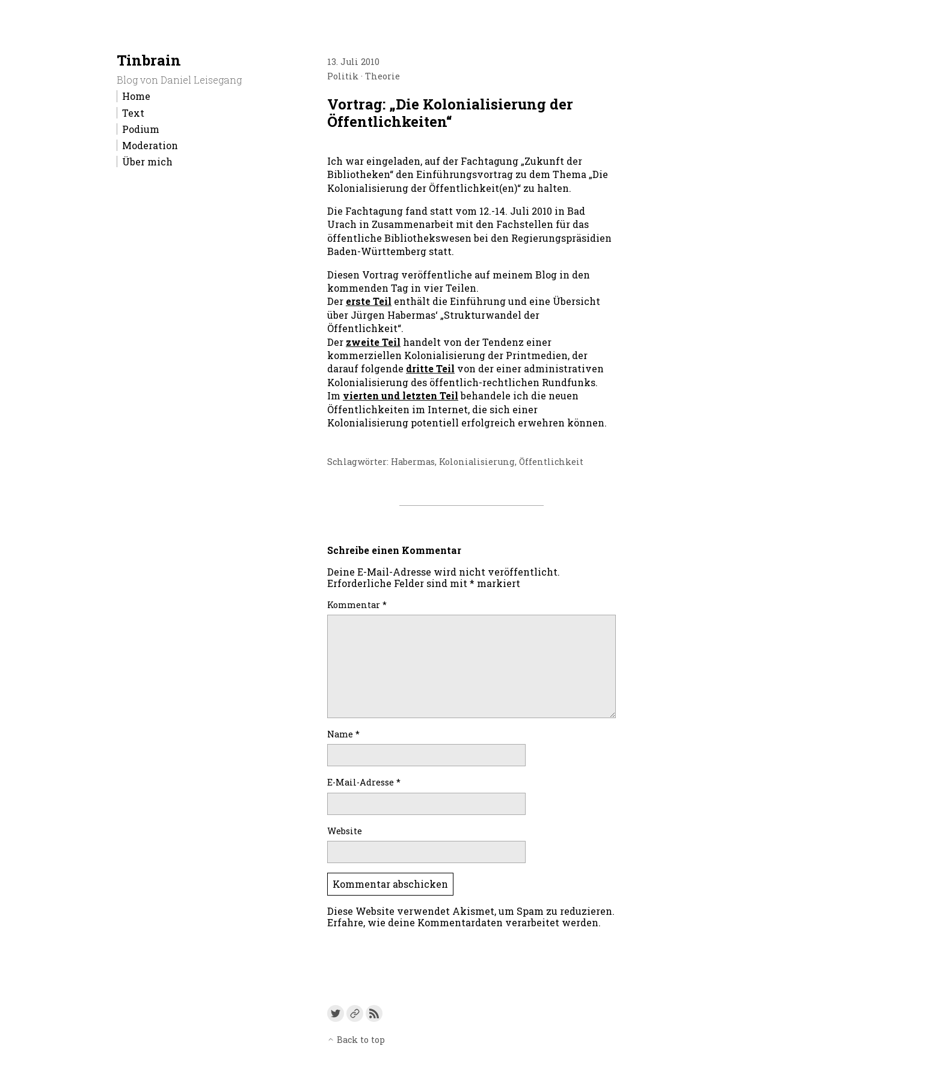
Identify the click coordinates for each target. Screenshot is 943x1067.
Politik (342, 76)
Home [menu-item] (136, 96)
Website (344, 831)
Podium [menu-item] (140, 129)
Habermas (413, 461)
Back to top (356, 1040)
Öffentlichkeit (551, 461)
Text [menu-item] (133, 112)
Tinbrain (149, 60)
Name (343, 734)
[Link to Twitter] (335, 1013)
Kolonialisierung (477, 461)
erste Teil (369, 301)
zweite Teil (373, 342)
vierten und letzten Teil (400, 395)
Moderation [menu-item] (150, 145)
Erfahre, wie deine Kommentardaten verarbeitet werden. (464, 922)
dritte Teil (430, 368)
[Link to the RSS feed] (374, 1013)
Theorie (382, 76)
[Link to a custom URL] (354, 1013)
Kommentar (357, 604)
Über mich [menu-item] (147, 161)
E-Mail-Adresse (364, 782)
